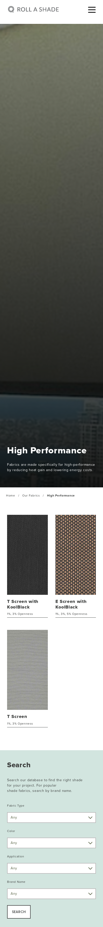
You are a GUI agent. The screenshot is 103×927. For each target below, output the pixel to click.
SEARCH (19, 911)
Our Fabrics (31, 496)
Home (10, 496)
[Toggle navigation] (92, 9)
